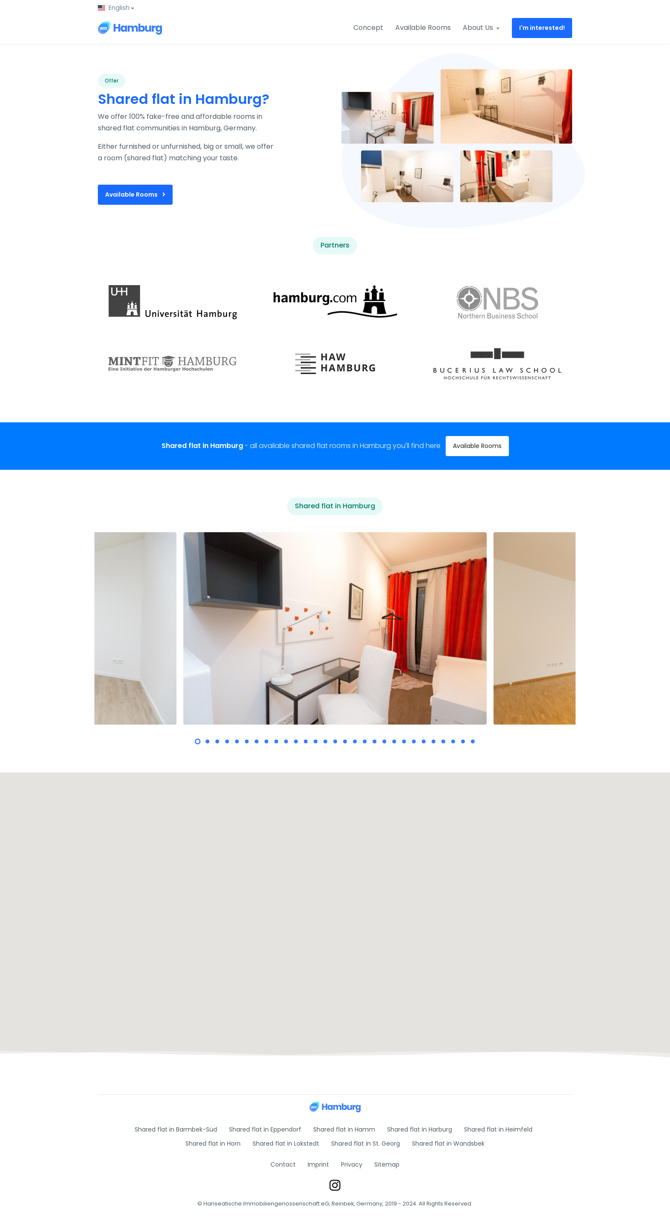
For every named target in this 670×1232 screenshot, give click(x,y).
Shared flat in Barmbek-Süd (176, 1129)
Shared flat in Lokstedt (286, 1143)
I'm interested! (542, 28)
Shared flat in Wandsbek (448, 1143)
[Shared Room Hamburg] (130, 28)
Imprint (318, 1164)
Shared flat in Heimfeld (498, 1129)
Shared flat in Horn (213, 1143)
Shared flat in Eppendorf (265, 1129)
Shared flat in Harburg (419, 1129)
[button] (116, 7)
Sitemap (387, 1164)
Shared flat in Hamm (344, 1129)
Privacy (351, 1164)
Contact (283, 1164)
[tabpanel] (335, 628)
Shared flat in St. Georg (365, 1143)
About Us (481, 27)
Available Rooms (423, 27)
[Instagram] (335, 1184)
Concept (368, 27)
